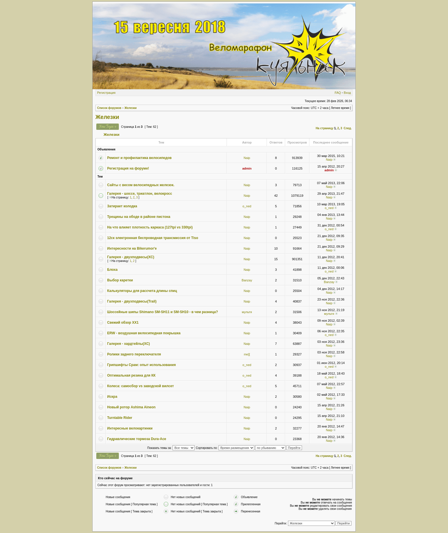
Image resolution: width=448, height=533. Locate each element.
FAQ (338, 92)
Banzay (247, 280)
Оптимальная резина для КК (131, 375)
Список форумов (109, 108)
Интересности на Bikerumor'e (132, 248)
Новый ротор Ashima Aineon (131, 407)
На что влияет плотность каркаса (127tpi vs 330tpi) (150, 227)
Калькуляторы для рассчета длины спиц (142, 291)
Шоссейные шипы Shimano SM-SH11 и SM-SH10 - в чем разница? (162, 312)
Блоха (112, 270)
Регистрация (106, 92)
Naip (247, 158)
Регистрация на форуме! (128, 168)
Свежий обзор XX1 (123, 323)
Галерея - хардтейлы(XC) (128, 344)
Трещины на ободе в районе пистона (138, 217)
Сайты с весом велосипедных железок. (140, 185)
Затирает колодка (122, 206)
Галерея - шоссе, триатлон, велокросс (139, 194)
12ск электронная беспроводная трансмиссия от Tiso (152, 238)
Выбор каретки (120, 280)
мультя (247, 312)
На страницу (324, 128)
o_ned (247, 206)
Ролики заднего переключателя (134, 354)
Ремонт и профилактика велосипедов (139, 158)
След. (348, 128)
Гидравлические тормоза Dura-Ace (136, 439)
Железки (131, 108)
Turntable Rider (119, 418)
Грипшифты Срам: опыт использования (141, 365)
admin (246, 168)
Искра (112, 397)
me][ (247, 354)
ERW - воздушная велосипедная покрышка (144, 333)
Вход (347, 92)
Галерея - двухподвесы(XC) (130, 257)
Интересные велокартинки (130, 428)
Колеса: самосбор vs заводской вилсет (140, 386)
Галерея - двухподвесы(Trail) (132, 301)
